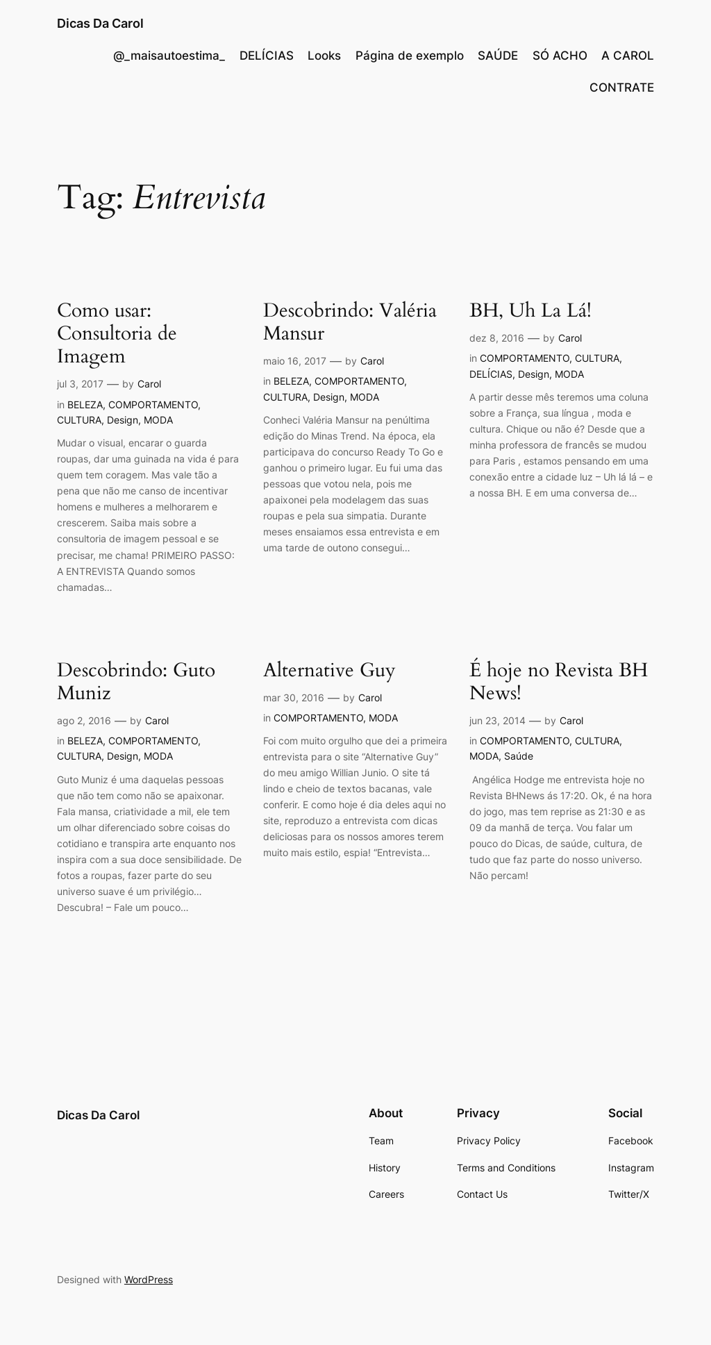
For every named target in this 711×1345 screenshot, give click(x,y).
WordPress (148, 1279)
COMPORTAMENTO (153, 404)
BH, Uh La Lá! (530, 310)
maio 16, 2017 (294, 361)
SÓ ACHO (560, 55)
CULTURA (79, 420)
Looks (324, 55)
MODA (158, 420)
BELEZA (85, 404)
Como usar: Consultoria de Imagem (117, 333)
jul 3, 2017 (80, 384)
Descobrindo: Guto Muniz (136, 682)
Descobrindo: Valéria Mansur (350, 322)
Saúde (518, 756)
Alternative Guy (329, 670)
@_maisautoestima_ (169, 55)
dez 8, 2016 (496, 338)
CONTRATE (621, 87)
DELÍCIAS (267, 55)
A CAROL (627, 55)
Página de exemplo (410, 55)
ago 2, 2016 (84, 720)
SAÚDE (498, 55)
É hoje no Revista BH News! (558, 682)
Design (122, 420)
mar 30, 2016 (293, 697)
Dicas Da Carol (100, 23)
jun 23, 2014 (497, 720)
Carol (149, 384)
